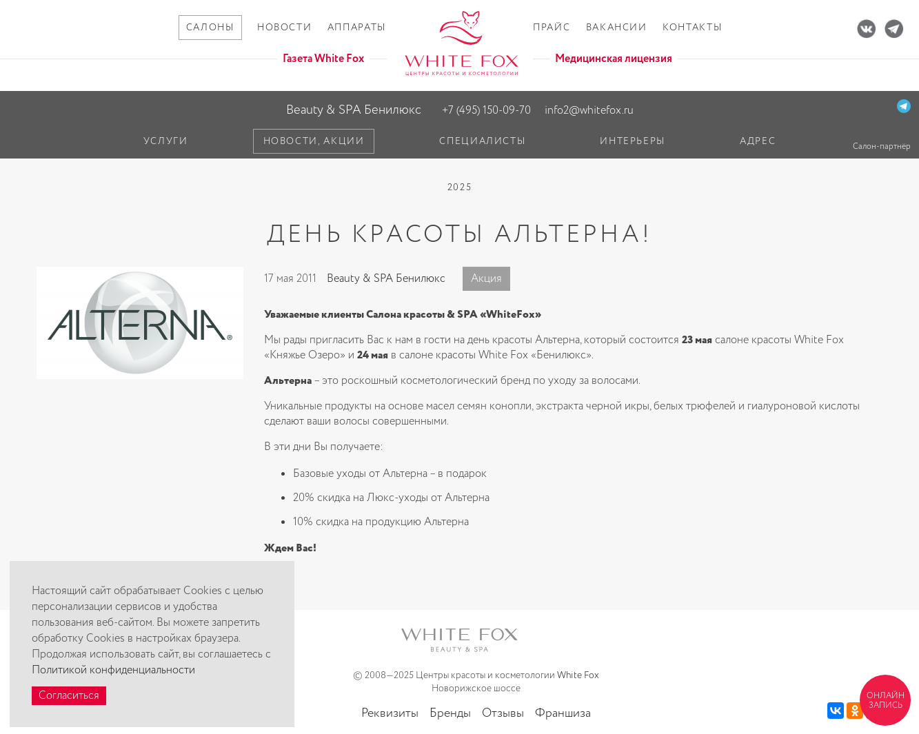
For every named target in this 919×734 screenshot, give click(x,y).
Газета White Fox (323, 59)
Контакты (692, 27)
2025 (459, 187)
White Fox (578, 675)
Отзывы (503, 713)
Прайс (551, 27)
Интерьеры (632, 141)
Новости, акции (314, 141)
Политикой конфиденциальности (113, 670)
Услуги (165, 141)
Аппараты (356, 27)
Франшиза (563, 713)
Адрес (758, 141)
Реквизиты (389, 713)
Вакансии (616, 27)
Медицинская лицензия (613, 59)
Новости (284, 27)
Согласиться (69, 696)
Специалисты (482, 141)
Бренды (450, 713)
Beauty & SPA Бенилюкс (353, 110)
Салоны (210, 27)
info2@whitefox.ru (589, 111)
